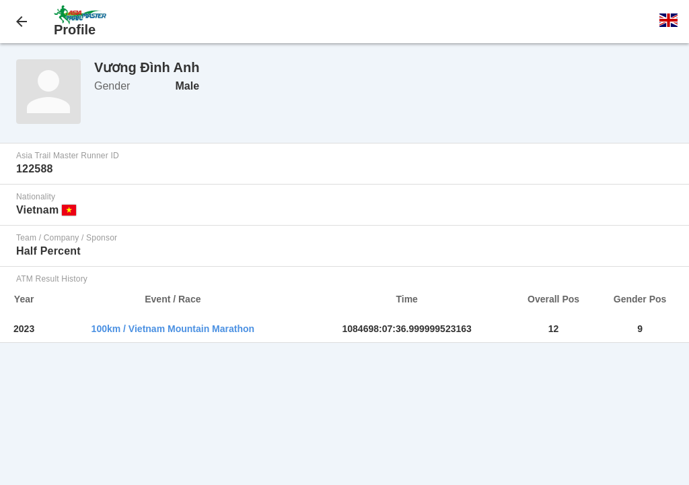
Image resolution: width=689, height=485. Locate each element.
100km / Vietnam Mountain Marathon (173, 328)
